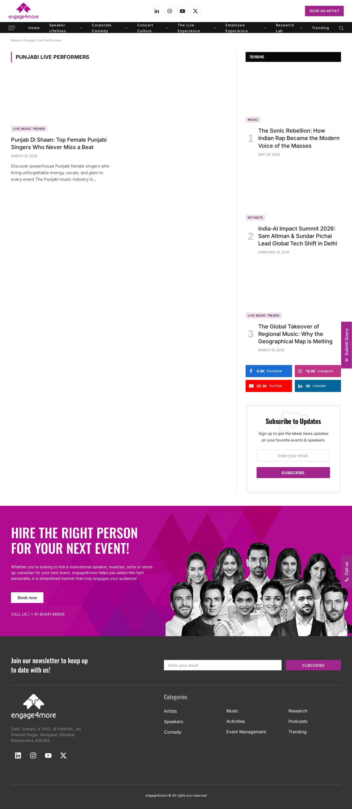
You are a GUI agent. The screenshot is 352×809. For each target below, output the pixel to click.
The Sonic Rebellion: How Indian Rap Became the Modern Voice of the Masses (299, 138)
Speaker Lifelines (57, 28)
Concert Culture (145, 28)
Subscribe (293, 472)
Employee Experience (237, 28)
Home (34, 28)
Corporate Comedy (102, 28)
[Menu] (11, 28)
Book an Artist (324, 11)
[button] (346, 345)
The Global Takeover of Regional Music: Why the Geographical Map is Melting (295, 334)
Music (253, 120)
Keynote (255, 218)
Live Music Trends (29, 129)
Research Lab (285, 28)
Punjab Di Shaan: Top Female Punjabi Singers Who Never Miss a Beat (59, 143)
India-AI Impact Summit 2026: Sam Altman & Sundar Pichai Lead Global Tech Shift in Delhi (297, 236)
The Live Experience (189, 28)
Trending (320, 28)
